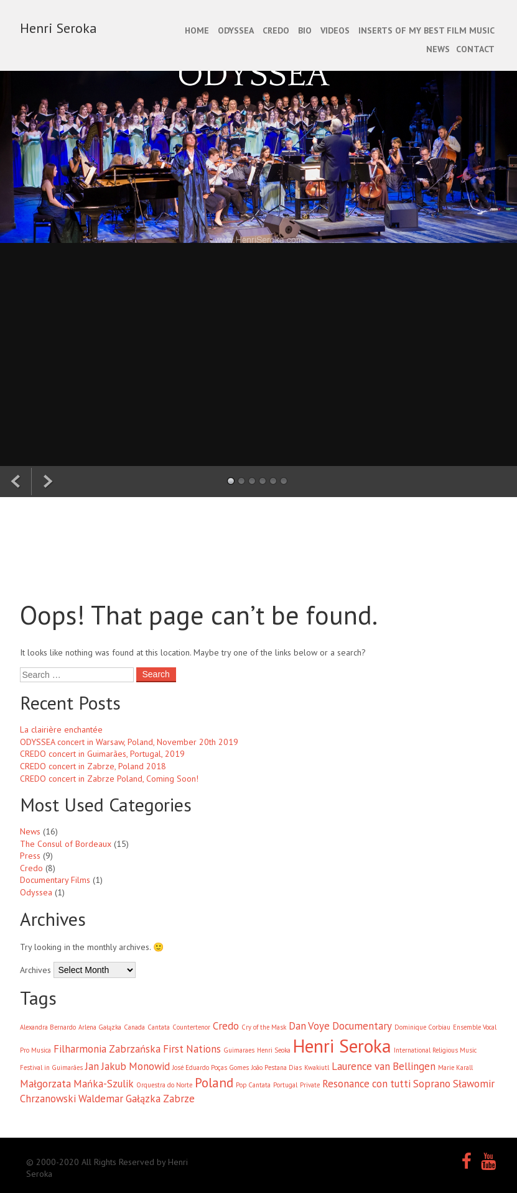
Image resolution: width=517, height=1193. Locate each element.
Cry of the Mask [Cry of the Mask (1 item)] (263, 1027)
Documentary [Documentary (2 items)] (362, 1026)
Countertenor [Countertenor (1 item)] (191, 1027)
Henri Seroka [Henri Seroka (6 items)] (342, 1046)
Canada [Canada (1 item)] (134, 1027)
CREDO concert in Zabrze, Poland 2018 (93, 766)
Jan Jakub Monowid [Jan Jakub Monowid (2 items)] (127, 1066)
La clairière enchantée (61, 729)
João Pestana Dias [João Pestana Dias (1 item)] (276, 1067)
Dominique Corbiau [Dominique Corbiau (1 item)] (422, 1027)
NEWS (438, 49)
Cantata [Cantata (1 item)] (158, 1027)
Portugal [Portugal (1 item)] (285, 1085)
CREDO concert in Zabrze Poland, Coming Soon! (109, 778)
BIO (305, 30)
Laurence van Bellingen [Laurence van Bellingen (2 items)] (383, 1066)
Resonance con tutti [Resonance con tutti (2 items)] (366, 1083)
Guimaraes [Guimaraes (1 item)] (238, 1050)
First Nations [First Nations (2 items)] (192, 1049)
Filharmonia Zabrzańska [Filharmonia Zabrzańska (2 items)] (107, 1049)
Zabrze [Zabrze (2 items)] (179, 1098)
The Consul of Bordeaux (65, 843)
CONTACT (475, 49)
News (30, 831)
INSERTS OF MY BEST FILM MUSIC (426, 30)
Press (30, 855)
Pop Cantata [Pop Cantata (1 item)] (253, 1085)
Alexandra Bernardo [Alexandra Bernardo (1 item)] (48, 1027)
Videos (335, 30)
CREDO (276, 30)
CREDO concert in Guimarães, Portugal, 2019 (102, 753)
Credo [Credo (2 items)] (226, 1026)
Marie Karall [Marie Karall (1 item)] (455, 1067)
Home (197, 30)
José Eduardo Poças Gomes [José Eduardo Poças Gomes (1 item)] (210, 1067)
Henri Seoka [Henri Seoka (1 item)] (274, 1050)
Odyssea (36, 892)
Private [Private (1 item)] (310, 1085)
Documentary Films (55, 879)
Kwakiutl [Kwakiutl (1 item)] (316, 1067)
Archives (35, 970)
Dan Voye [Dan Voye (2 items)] (309, 1026)
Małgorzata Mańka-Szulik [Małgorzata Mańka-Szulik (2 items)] (77, 1083)
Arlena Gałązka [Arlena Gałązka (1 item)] (99, 1027)
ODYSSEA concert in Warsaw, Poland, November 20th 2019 (129, 741)
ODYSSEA (236, 30)
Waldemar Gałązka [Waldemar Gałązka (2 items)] (119, 1098)
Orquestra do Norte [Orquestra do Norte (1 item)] (164, 1085)
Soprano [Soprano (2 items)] (431, 1083)
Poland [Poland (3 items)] (214, 1082)
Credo (31, 868)
